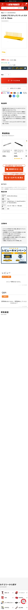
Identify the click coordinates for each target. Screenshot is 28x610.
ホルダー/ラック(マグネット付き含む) (17, 189)
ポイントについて (8, 63)
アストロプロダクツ (5, 20)
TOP (2, 187)
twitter (10, 96)
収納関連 (7, 189)
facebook (14, 96)
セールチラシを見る (14, 176)
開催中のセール (14, 167)
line (18, 96)
